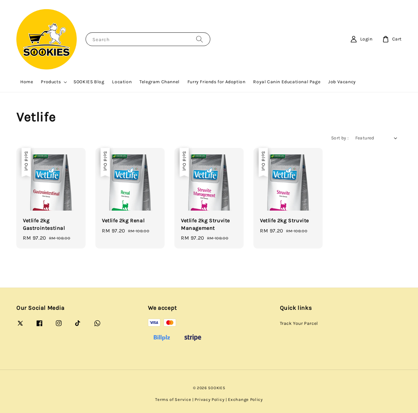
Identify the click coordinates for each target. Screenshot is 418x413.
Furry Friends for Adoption (216, 82)
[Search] (199, 39)
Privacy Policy (209, 399)
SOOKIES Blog (88, 82)
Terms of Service (173, 399)
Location (122, 82)
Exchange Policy (245, 399)
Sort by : (340, 138)
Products (51, 82)
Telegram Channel (159, 82)
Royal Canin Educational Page (286, 82)
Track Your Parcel (299, 323)
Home (26, 82)
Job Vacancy (342, 82)
